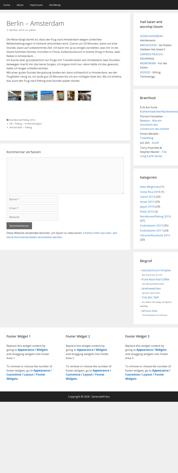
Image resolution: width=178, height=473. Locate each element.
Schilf (155, 143)
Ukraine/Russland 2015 (155, 235)
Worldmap (55, 4)
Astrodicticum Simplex (156, 270)
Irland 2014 (147, 196)
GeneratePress (101, 396)
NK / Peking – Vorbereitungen (25, 123)
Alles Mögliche (149, 187)
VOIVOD (145, 72)
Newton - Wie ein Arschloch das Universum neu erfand (154, 125)
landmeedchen (151, 288)
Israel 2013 (147, 201)
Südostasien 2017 (151, 230)
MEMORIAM (148, 63)
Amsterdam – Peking (20, 127)
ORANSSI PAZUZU (151, 54)
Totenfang (146, 138)
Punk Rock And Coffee (155, 279)
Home (6, 4)
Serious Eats (149, 311)
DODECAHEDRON (151, 36)
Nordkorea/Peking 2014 (22, 119)
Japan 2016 (147, 206)
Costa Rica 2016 (150, 192)
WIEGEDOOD (148, 45)
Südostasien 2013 (151, 225)
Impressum (36, 4)
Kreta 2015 (147, 211)
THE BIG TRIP (150, 297)
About (20, 4)
